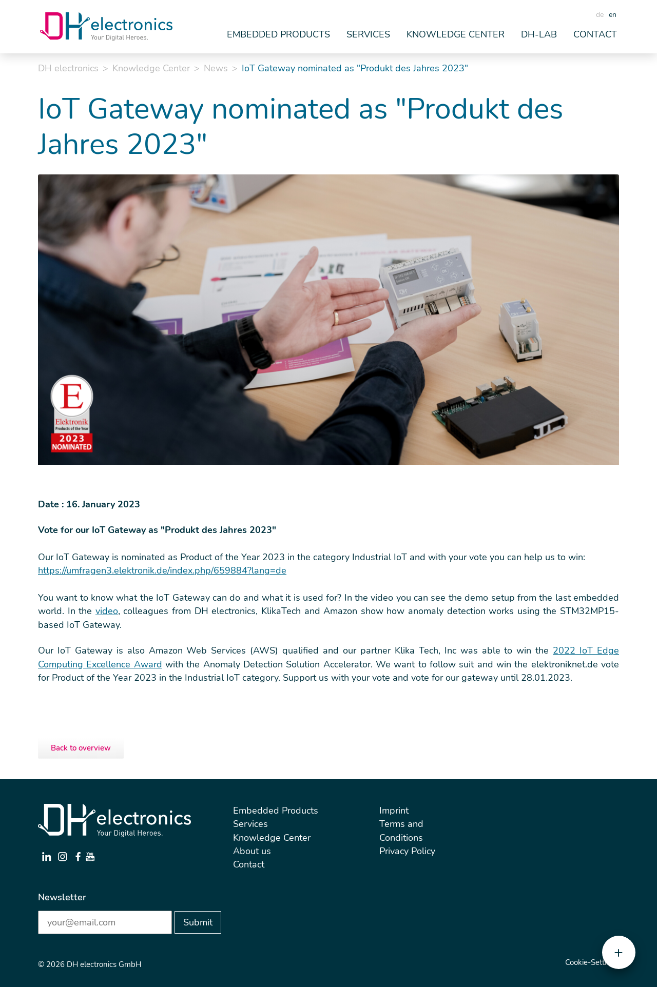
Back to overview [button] (81, 748)
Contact (595, 34)
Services (250, 824)
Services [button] (368, 34)
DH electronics (68, 68)
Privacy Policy (407, 851)
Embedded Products (275, 810)
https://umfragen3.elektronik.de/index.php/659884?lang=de (162, 570)
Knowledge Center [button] (456, 34)
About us (252, 851)
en (612, 14)
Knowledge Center (151, 68)
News (216, 68)
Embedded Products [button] (278, 34)
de (600, 14)
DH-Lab (539, 34)
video (106, 611)
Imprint (394, 810)
